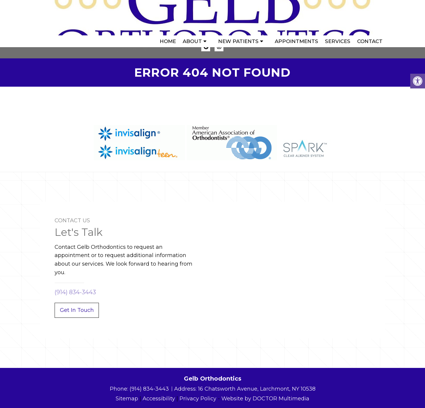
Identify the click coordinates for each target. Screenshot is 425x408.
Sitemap (127, 398)
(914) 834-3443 (306, 50)
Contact (369, 18)
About (192, 18)
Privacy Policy (197, 398)
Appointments (296, 18)
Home (168, 18)
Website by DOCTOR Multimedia (265, 398)
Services (337, 18)
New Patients (238, 18)
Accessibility (159, 398)
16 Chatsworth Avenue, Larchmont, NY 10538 (257, 389)
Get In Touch (77, 310)
